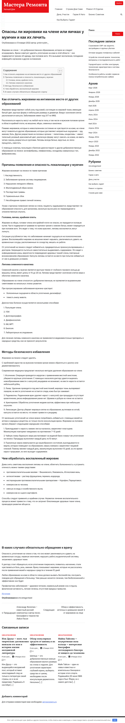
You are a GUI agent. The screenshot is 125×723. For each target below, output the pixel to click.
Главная (58, 9)
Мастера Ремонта (25, 4)
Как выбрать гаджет (66, 19)
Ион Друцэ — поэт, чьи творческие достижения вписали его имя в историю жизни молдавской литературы (14, 645)
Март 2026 (93, 87)
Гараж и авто (79, 14)
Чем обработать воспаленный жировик (22, 89)
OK (115, 720)
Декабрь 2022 (94, 148)
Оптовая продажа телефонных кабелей (104, 52)
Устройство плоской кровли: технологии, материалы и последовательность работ (105, 58)
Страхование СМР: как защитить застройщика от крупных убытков (102, 47)
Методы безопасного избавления (19, 86)
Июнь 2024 (93, 117)
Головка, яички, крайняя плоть (21, 80)
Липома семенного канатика (20, 83)
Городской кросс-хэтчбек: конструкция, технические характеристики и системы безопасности (104, 66)
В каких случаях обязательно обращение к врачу (26, 92)
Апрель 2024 (94, 126)
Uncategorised (25, 597)
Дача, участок (63, 14)
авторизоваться (49, 702)
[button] (59, 71)
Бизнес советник (96, 14)
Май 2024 (93, 122)
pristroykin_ (43, 43)
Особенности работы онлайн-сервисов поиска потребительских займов (104, 74)
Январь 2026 (94, 96)
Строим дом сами (74, 9)
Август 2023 (93, 139)
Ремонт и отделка (94, 9)
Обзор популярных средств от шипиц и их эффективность (42, 641)
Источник (6, 593)
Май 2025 (92, 104)
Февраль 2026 (94, 91)
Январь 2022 (94, 152)
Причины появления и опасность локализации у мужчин (29, 77)
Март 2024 (93, 131)
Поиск (91, 30)
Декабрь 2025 (94, 100)
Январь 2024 (94, 135)
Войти (119, 3)
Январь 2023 (94, 144)
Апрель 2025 (94, 109)
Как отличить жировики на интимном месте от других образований (33, 74)
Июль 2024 (93, 113)
